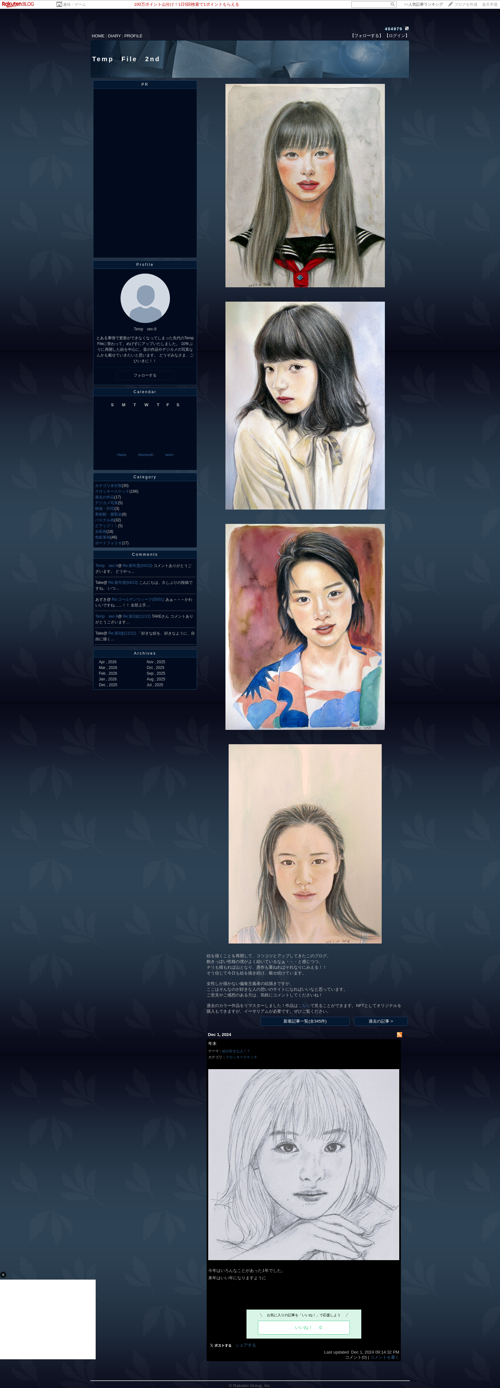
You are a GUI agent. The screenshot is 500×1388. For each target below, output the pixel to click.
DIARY (114, 35)
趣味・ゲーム (74, 4)
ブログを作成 (465, 4)
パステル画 (104, 520)
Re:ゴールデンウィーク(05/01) (138, 599)
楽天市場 (489, 4)
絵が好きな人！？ (236, 1051)
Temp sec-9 (106, 565)
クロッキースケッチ (112, 491)
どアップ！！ (106, 526)
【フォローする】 (366, 35)
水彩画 (101, 531)
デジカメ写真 (106, 503)
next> (169, 455)
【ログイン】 (397, 35)
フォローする (145, 375)
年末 (212, 1043)
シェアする (245, 1345)
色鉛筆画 (102, 537)
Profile (145, 264)
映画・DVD (104, 508)
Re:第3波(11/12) (137, 616)
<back (121, 455)
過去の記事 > (381, 1021)
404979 (393, 28)
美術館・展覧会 (108, 514)
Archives (145, 653)
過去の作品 (104, 497)
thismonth (145, 455)
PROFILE (133, 35)
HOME (98, 35)
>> (423, 4)
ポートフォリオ (108, 543)
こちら (304, 1005)
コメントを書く (384, 1357)
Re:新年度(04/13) (138, 565)
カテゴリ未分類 (108, 485)
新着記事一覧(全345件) (305, 1021)
